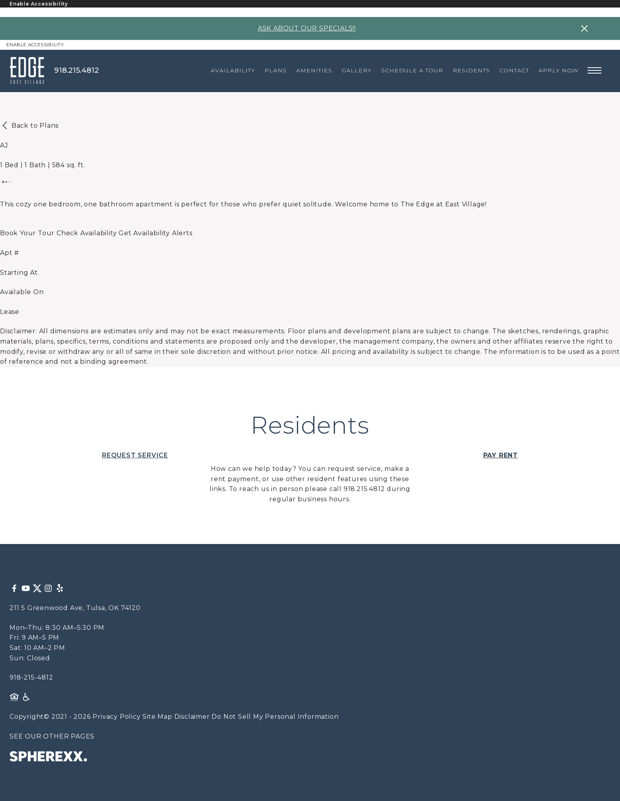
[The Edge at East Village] (31, 70)
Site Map (157, 716)
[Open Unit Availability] (87, 233)
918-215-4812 (31, 677)
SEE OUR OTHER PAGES (52, 736)
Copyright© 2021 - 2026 (50, 716)
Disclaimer (192, 716)
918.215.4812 (76, 70)
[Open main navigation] (594, 70)
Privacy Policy (116, 716)
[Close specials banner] (584, 28)
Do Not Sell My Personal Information (275, 716)
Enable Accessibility (38, 4)
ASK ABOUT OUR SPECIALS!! (307, 28)
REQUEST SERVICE (135, 455)
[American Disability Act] (25, 697)
